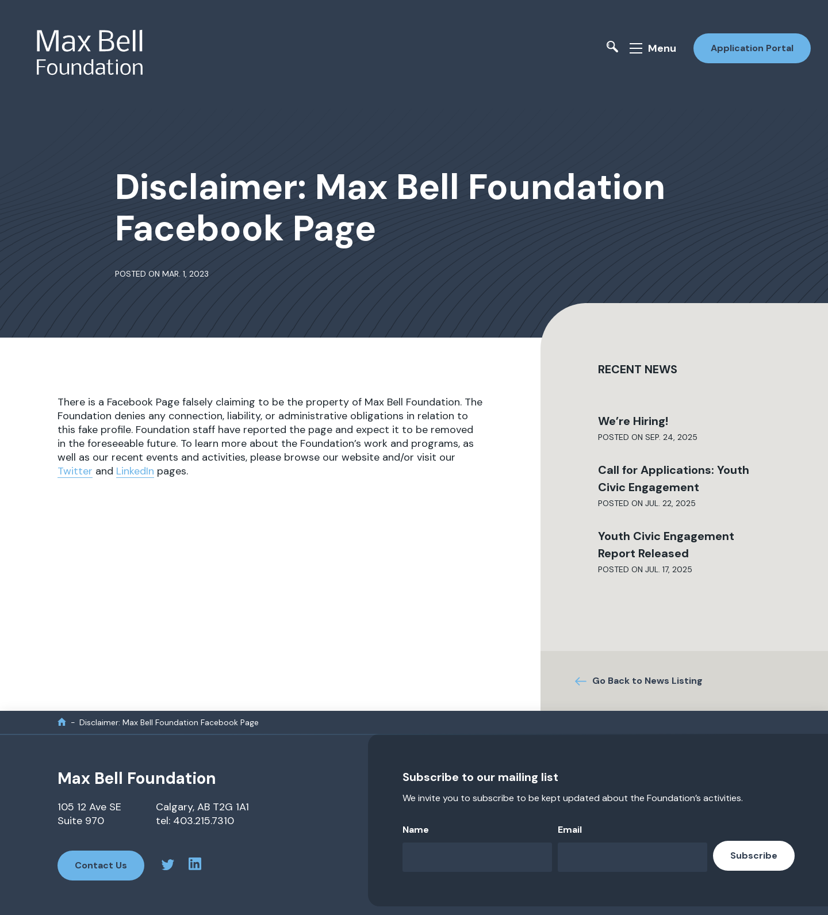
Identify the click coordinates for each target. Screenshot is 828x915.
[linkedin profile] (195, 865)
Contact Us (101, 865)
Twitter (75, 471)
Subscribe (753, 855)
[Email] (632, 857)
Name (415, 830)
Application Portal (752, 48)
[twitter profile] (168, 866)
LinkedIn (135, 471)
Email (570, 830)
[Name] (477, 857)
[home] (61, 722)
